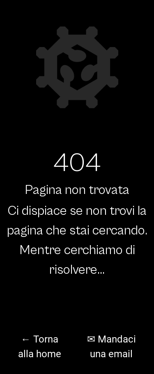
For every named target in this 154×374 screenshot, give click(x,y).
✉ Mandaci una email (111, 346)
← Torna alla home (39, 346)
